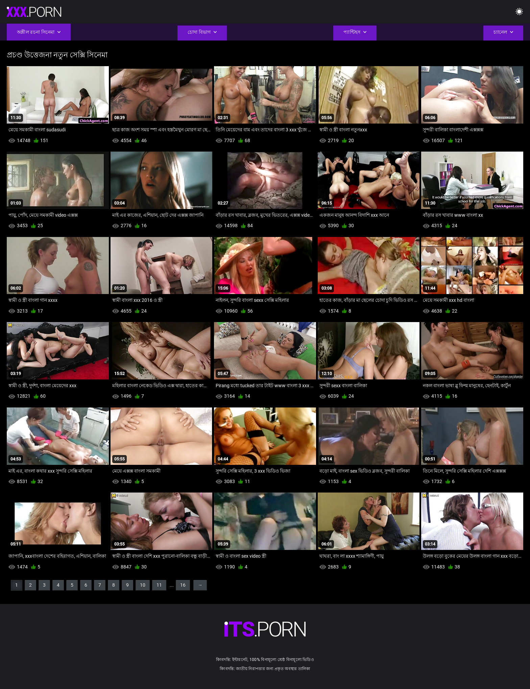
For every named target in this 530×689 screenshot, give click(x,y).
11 (159, 585)
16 (183, 585)
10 (142, 585)
